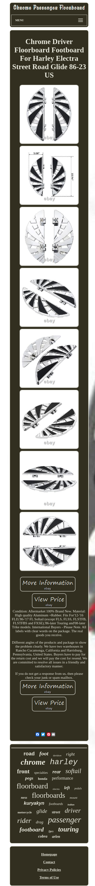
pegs (29, 778)
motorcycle (24, 812)
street (56, 812)
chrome (33, 762)
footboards (56, 804)
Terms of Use (49, 877)
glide (42, 811)
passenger (64, 819)
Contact (49, 862)
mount (74, 797)
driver (73, 810)
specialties (41, 772)
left (67, 787)
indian (71, 804)
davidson (57, 755)
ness (24, 797)
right (70, 754)
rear (56, 771)
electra (56, 789)
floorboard (32, 786)
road (29, 754)
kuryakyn (34, 803)
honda (42, 779)
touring (68, 829)
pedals (78, 788)
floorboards (48, 795)
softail (73, 770)
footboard (32, 829)
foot (43, 753)
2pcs (51, 831)
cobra (43, 836)
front (23, 771)
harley (64, 762)
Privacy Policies (49, 870)
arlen (56, 836)
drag (39, 822)
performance (62, 778)
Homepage (49, 854)
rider (24, 820)
